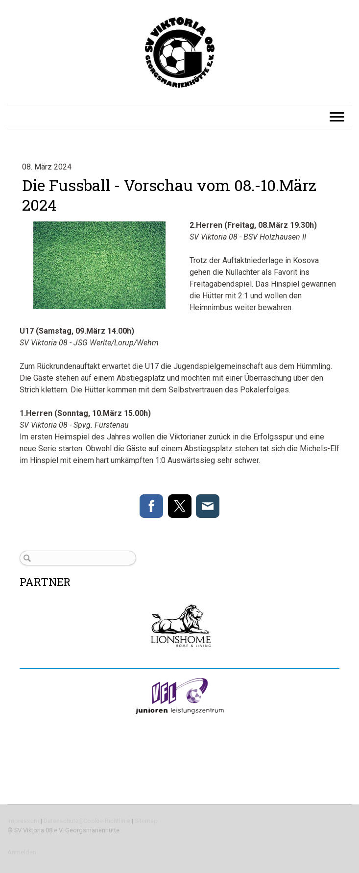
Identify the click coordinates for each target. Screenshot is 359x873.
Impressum (23, 820)
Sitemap (146, 820)
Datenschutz (61, 820)
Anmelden (21, 852)
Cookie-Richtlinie (106, 820)
